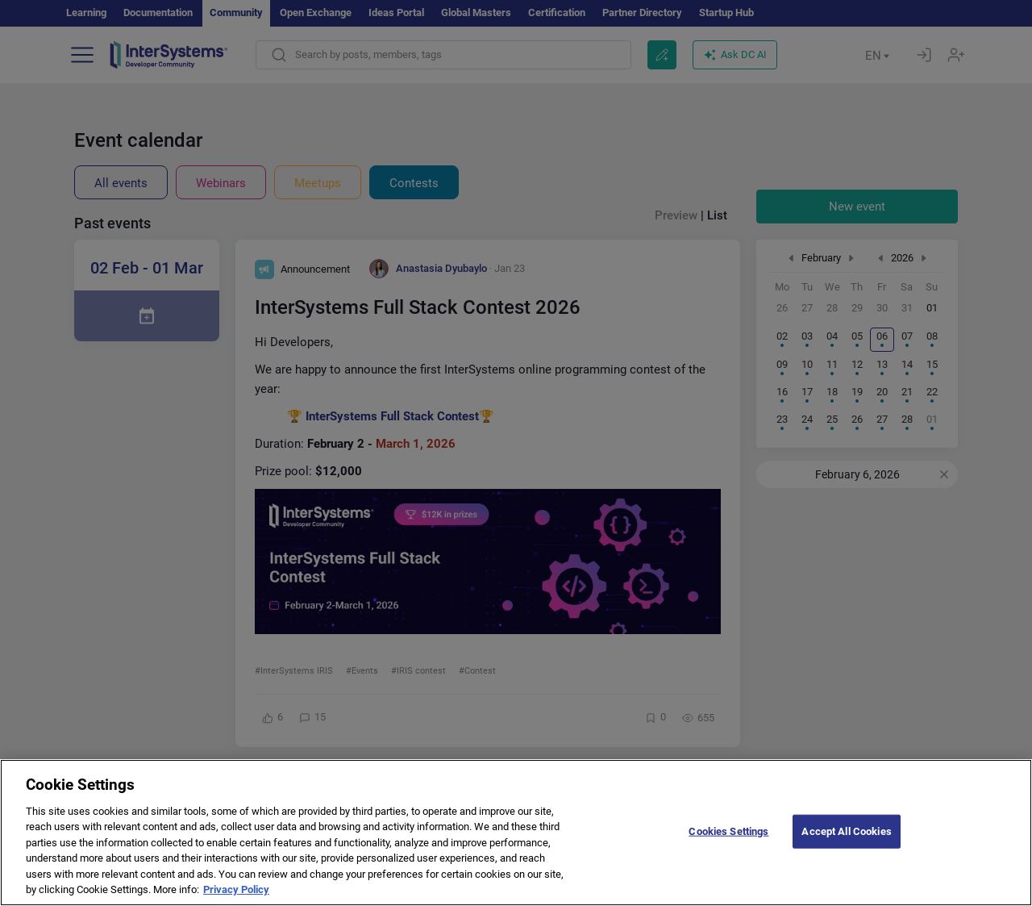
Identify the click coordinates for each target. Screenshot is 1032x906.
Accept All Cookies (846, 843)
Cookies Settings (728, 843)
